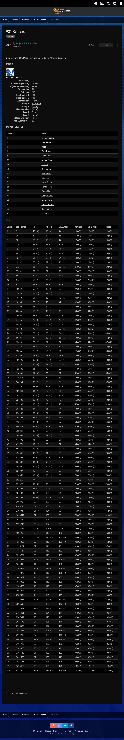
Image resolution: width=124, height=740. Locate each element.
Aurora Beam (47, 160)
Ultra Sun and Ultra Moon (17, 58)
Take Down (46, 151)
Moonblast (46, 173)
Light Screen (46, 156)
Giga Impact (46, 209)
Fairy (34, 112)
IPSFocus (47, 731)
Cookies (88, 731)
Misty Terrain (47, 196)
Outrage (44, 213)
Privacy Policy (67, 731)
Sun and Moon (36, 58)
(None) (35, 101)
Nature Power (47, 200)
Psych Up (45, 191)
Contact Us (79, 731)
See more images (14, 78)
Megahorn (45, 178)
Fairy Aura (36, 103)
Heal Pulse (46, 142)
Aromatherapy (47, 138)
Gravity (44, 164)
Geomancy (46, 169)
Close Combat (47, 204)
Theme (56, 731)
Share (91, 45)
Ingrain (44, 147)
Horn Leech (46, 187)
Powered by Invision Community (62, 734)
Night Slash (46, 182)
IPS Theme (37, 731)
